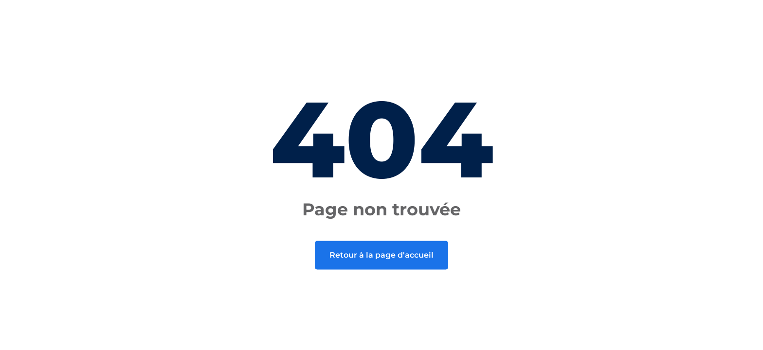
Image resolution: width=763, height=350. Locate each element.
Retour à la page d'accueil (381, 255)
